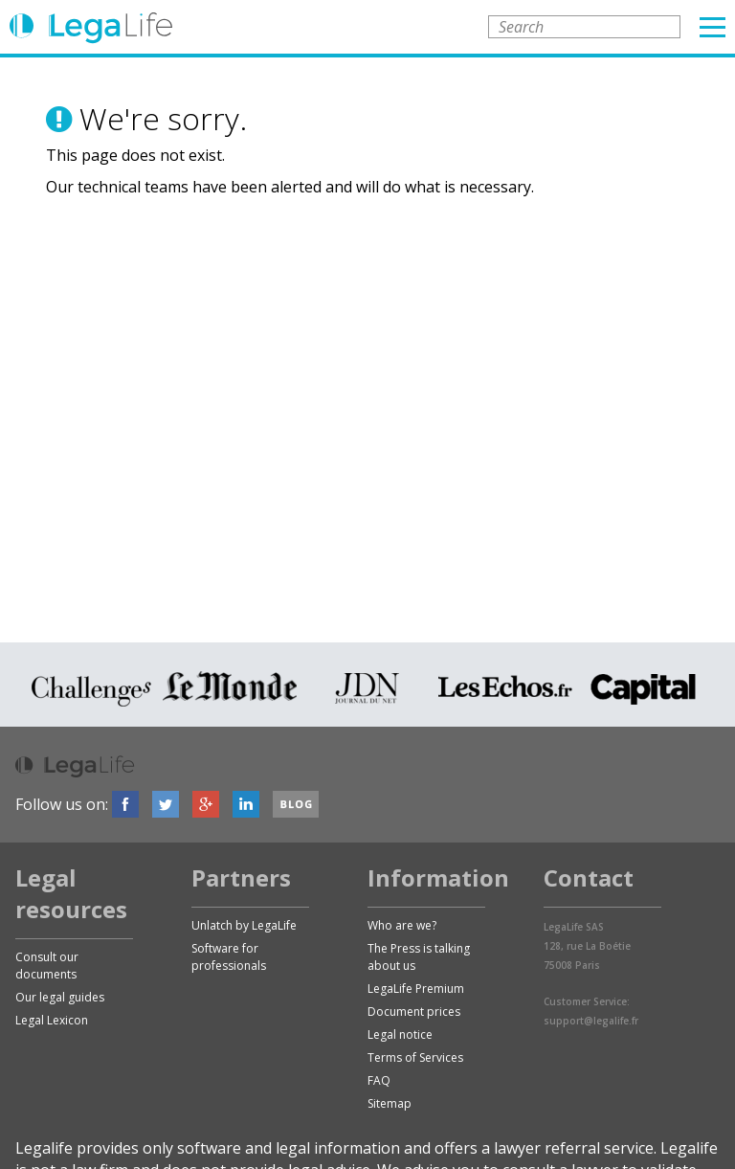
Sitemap (390, 1103)
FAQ (379, 1080)
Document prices (414, 1011)
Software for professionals (228, 957)
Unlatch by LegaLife (244, 925)
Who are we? (402, 925)
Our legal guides (59, 997)
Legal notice (400, 1034)
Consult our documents (46, 965)
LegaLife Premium (416, 988)
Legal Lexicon (51, 1020)
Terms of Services (415, 1057)
